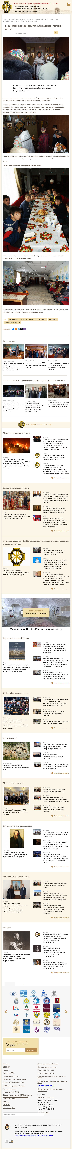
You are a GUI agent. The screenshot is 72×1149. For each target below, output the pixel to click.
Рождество (23, 319)
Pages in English (9, 1108)
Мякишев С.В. (42, 319)
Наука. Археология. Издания (48, 1064)
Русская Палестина (10, 1089)
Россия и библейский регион (13, 1082)
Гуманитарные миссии (46, 1073)
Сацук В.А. (32, 319)
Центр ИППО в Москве (46, 1097)
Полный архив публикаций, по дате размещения (51, 1090)
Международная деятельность (14, 1079)
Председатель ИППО (10, 1076)
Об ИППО (6, 1067)
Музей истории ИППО (11, 1092)
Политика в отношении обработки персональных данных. (34, 1135)
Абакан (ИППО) (13, 319)
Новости (6, 1070)
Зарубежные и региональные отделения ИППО (27, 19)
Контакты (6, 1105)
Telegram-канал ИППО (46, 1086)
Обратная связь (43, 1112)
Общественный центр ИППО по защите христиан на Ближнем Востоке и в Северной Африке (17, 1097)
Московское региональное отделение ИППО (51, 1077)
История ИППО (8, 1073)
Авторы (6, 1102)
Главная (6, 19)
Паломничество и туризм (47, 1067)
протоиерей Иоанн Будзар (12, 322)
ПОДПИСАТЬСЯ (31, 1050)
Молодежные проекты (46, 1070)
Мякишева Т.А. (53, 319)
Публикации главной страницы (39, 424)
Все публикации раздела (61, 478)
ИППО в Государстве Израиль (14, 1086)
